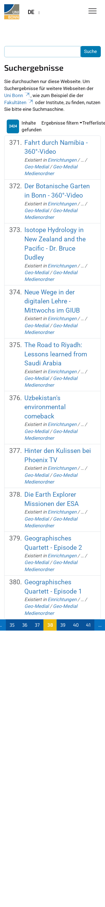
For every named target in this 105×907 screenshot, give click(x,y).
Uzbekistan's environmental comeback (45, 407)
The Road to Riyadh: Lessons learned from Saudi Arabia (55, 354)
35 (12, 624)
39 (63, 624)
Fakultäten (19, 102)
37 (37, 624)
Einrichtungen (62, 160)
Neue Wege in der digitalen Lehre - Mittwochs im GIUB (52, 301)
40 (76, 624)
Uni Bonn (17, 95)
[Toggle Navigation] (92, 11)
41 (88, 624)
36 (24, 624)
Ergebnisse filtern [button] (59, 123)
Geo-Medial (36, 167)
